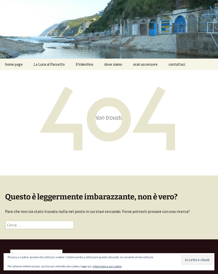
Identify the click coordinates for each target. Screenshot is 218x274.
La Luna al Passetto (49, 64)
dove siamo (113, 64)
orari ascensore (145, 64)
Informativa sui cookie (107, 266)
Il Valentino (84, 64)
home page (14, 64)
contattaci (177, 64)
